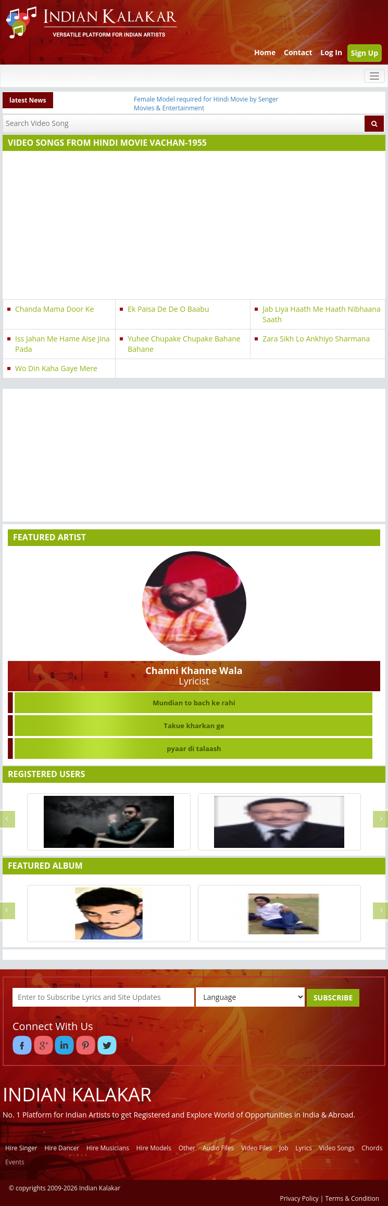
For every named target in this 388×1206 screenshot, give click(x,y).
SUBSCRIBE (333, 997)
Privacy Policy (299, 1198)
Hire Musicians (107, 1148)
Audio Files (218, 1148)
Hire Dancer (61, 1148)
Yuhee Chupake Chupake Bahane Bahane (184, 344)
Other (187, 1148)
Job (284, 1148)
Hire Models (153, 1148)
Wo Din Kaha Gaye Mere (56, 368)
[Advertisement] (192, 226)
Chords (371, 1148)
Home (265, 52)
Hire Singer (21, 1148)
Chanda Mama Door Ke (54, 309)
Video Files (256, 1148)
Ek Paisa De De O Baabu (168, 309)
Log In (331, 52)
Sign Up (364, 53)
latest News (27, 100)
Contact (298, 52)
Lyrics (303, 1148)
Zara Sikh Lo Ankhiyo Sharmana (316, 339)
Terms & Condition (353, 1198)
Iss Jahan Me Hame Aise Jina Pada (62, 344)
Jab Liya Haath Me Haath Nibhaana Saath (321, 314)
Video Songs (337, 1148)
